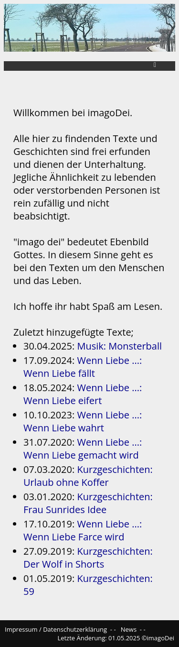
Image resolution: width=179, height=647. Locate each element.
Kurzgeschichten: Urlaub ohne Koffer (88, 476)
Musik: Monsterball (119, 346)
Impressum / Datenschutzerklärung (56, 629)
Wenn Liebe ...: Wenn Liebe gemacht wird (82, 448)
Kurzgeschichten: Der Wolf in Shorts (88, 557)
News (129, 629)
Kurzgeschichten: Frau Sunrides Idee (88, 503)
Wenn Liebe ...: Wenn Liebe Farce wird (82, 530)
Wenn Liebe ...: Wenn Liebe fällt (82, 367)
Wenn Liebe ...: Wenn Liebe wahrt (82, 421)
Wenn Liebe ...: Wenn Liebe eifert (82, 394)
